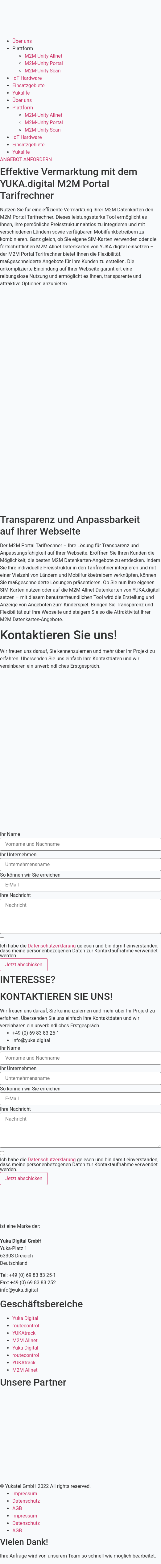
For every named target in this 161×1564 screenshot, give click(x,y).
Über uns (22, 41)
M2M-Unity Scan (43, 71)
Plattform (22, 48)
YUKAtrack (23, 1333)
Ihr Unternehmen (18, 854)
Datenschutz (26, 1501)
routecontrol (25, 1326)
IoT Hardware (27, 78)
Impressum (24, 1494)
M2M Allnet (25, 1340)
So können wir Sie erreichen (30, 875)
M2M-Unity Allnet (43, 56)
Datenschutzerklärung (52, 946)
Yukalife (21, 93)
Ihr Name (10, 834)
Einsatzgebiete (28, 85)
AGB (17, 1508)
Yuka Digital (25, 1318)
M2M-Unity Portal (44, 63)
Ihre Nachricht (15, 895)
